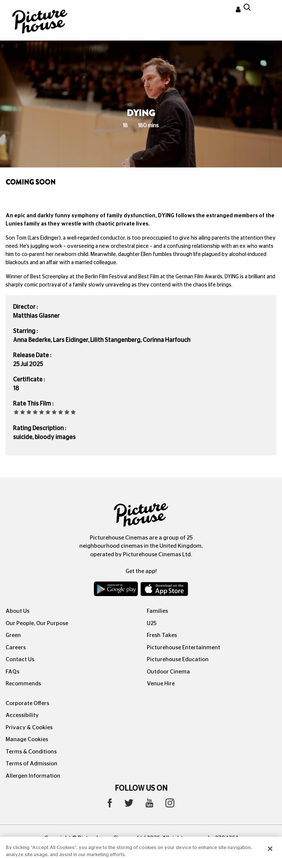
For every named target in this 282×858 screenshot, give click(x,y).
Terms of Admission (31, 763)
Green (13, 635)
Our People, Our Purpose (37, 623)
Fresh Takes (162, 635)
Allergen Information (33, 776)
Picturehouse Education (178, 659)
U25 (151, 623)
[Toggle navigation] (266, 11)
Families (157, 611)
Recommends (23, 683)
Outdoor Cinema (168, 672)
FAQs (12, 672)
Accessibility (22, 715)
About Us (17, 611)
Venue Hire (161, 683)
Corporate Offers (27, 703)
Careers (16, 647)
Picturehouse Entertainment (183, 647)
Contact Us (20, 659)
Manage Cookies (27, 739)
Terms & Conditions (31, 752)
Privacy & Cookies (29, 727)
